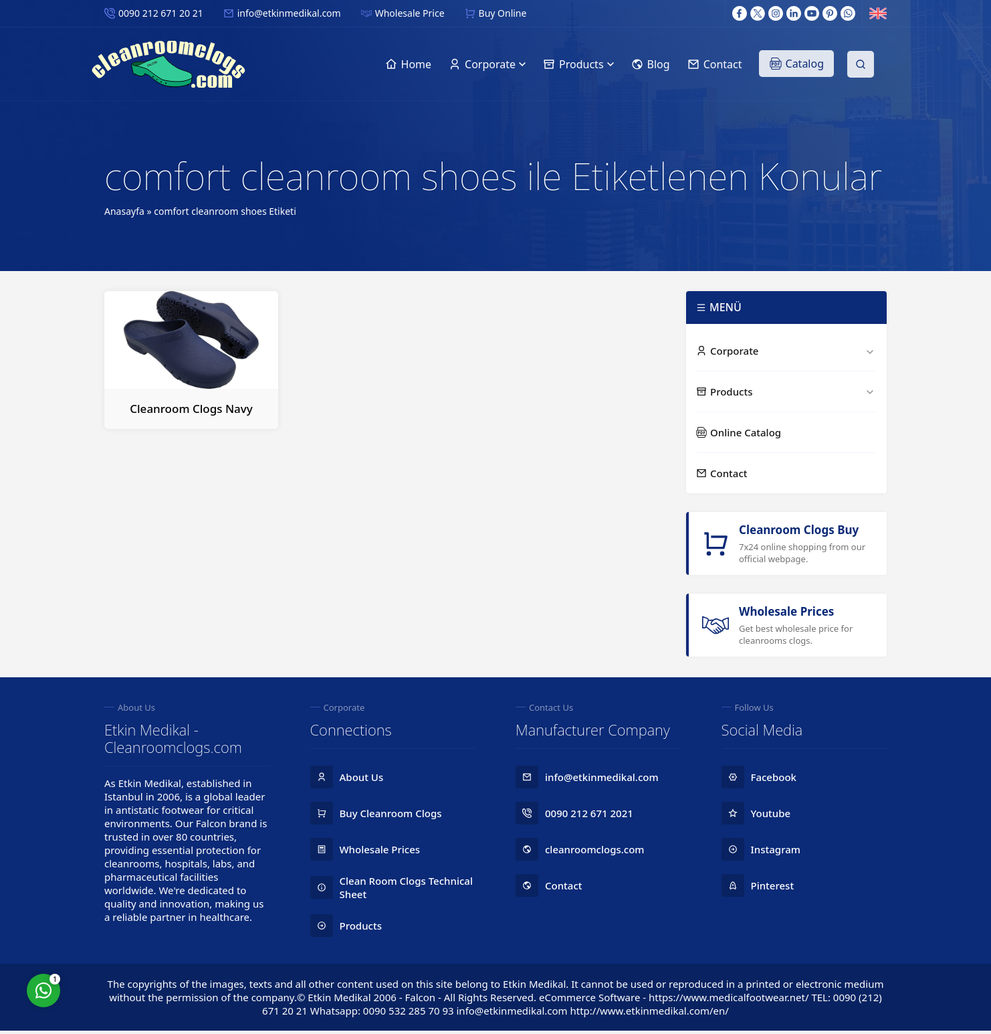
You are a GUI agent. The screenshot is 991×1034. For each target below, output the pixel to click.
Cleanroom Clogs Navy (191, 408)
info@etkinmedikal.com (289, 13)
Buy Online (503, 13)
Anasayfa (124, 211)
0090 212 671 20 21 (160, 13)
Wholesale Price (410, 13)
